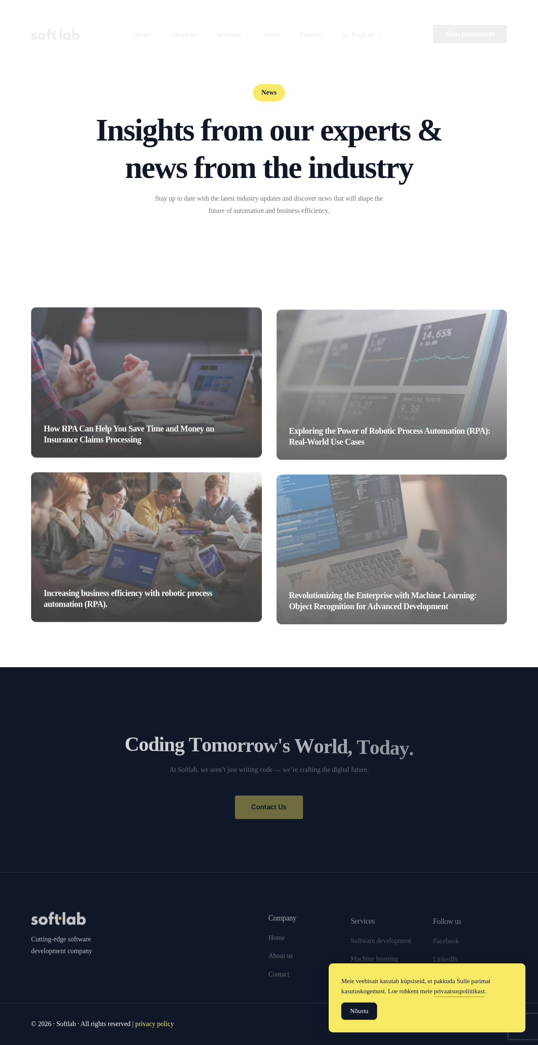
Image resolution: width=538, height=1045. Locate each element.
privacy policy (154, 1023)
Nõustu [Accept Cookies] (359, 1011)
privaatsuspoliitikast (459, 991)
